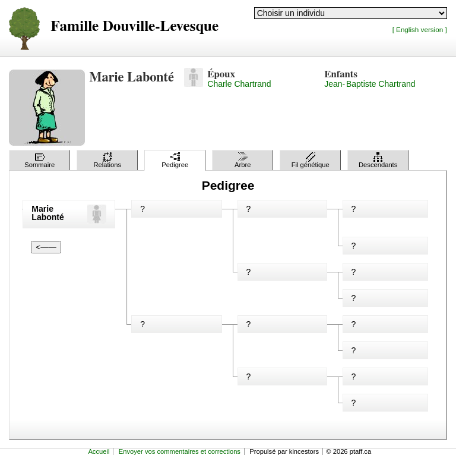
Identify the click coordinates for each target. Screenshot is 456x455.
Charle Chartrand (239, 84)
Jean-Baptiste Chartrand (369, 84)
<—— (46, 247)
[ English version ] (419, 29)
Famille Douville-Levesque (134, 26)
